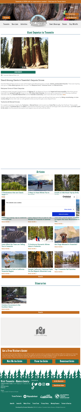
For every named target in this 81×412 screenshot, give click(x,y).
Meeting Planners (55, 403)
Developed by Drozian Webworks (24, 407)
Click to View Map (40, 331)
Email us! (3, 387)
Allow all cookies (63, 214)
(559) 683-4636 (4, 386)
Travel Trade (36, 403)
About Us (12, 403)
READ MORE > (6, 222)
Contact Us (18, 403)
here (64, 94)
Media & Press (27, 403)
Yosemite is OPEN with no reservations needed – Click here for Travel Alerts (40, 1)
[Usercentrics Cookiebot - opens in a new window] (64, 197)
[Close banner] (74, 196)
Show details (68, 209)
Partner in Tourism (66, 403)
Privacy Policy (45, 403)
